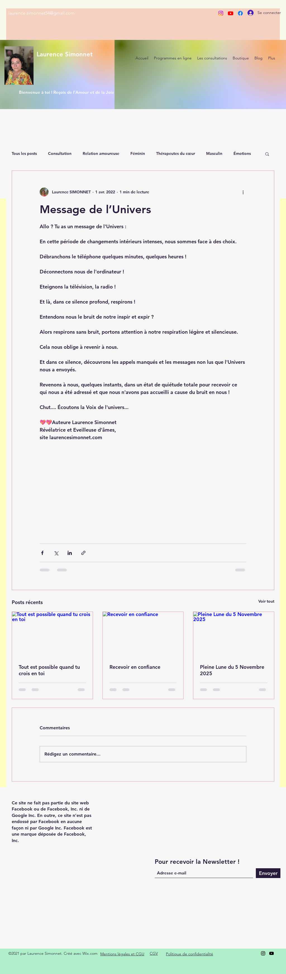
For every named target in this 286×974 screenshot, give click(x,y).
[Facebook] (240, 13)
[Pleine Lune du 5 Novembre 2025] (233, 634)
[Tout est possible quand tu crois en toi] (52, 634)
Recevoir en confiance (134, 667)
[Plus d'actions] (243, 192)
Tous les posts (24, 153)
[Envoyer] (268, 873)
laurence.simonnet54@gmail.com (41, 13)
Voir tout (266, 601)
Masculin (214, 153)
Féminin (137, 153)
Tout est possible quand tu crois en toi (49, 670)
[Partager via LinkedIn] (69, 552)
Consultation (60, 153)
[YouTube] (271, 953)
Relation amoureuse (101, 153)
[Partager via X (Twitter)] (56, 552)
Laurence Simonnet (65, 54)
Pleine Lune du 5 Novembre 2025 (232, 670)
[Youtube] (230, 13)
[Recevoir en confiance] (143, 634)
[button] (267, 153)
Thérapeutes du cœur (175, 153)
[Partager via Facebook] (42, 552)
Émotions (242, 153)
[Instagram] (221, 13)
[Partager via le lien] (83, 552)
